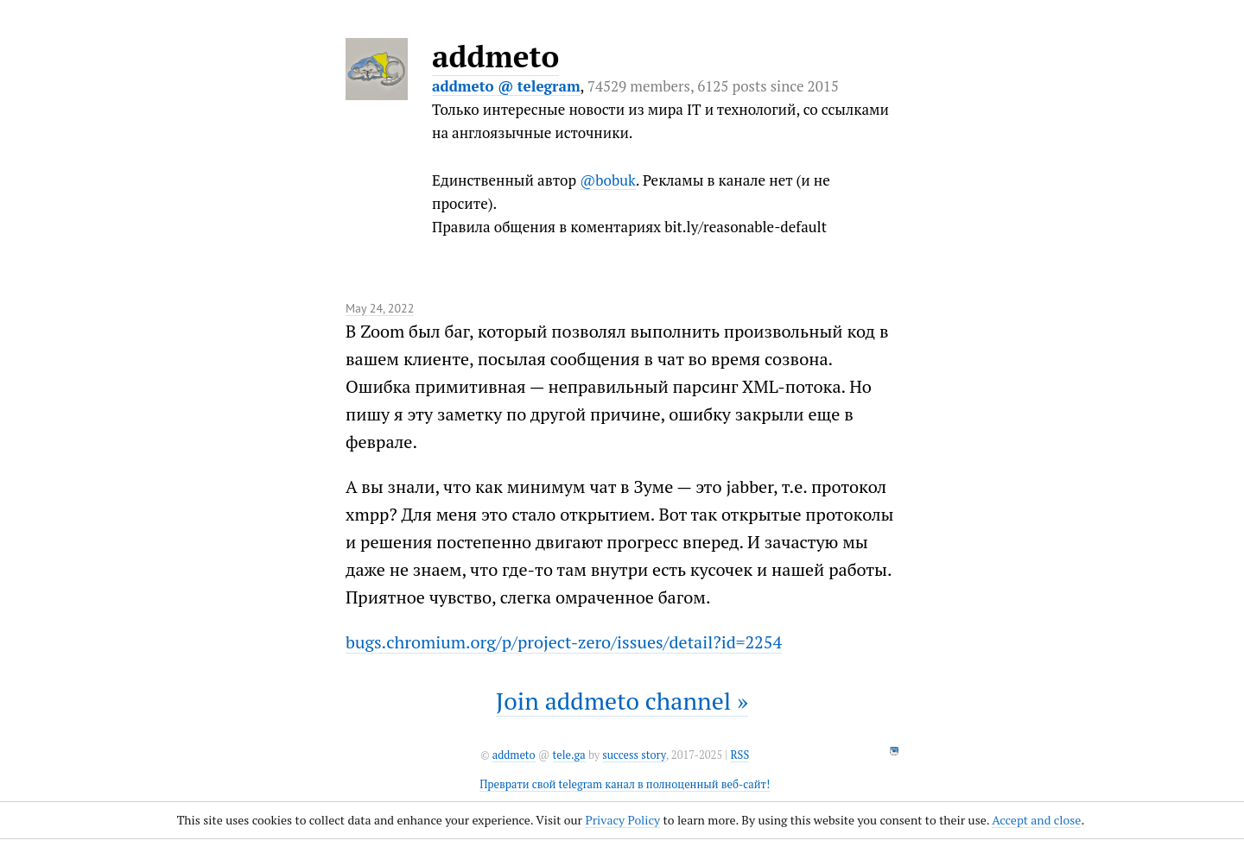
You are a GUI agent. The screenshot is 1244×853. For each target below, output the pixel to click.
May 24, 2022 (380, 308)
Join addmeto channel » (622, 701)
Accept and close (1036, 820)
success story (633, 755)
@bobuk (608, 180)
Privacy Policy (622, 820)
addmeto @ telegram (506, 86)
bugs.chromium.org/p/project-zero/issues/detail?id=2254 (564, 642)
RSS (739, 755)
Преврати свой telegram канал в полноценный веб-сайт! (624, 784)
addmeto (495, 56)
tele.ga (569, 755)
